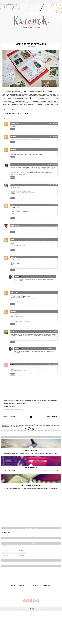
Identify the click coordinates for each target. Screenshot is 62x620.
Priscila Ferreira (14, 185)
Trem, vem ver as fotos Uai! (31, 450)
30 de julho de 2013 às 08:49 (52, 204)
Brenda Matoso (14, 225)
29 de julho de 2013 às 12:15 (52, 123)
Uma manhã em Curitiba (31, 468)
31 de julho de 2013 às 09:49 (52, 256)
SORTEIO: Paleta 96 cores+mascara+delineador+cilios (21, 321)
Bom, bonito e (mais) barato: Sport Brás (31, 485)
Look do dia (7, 555)
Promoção (32, 46)
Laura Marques (14, 164)
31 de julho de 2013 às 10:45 (52, 292)
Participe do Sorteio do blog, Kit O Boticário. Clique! (20, 191)
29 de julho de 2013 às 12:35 (52, 149)
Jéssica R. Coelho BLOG (18, 316)
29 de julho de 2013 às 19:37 (52, 184)
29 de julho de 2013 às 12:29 (52, 136)
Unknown (13, 136)
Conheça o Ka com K (34, 1)
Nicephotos (47, 98)
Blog (7, 548)
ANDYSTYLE (14, 123)
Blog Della (13, 205)
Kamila (17, 276)
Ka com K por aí (50, 1)
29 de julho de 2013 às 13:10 (52, 164)
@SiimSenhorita (14, 371)
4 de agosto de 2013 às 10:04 (52, 364)
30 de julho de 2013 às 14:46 (52, 239)
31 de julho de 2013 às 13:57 (52, 331)
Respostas (12, 272)
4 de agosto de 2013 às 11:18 (50, 348)
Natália (12, 239)
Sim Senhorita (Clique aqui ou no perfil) (18, 370)
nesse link (56, 107)
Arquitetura (7, 545)
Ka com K (22, 409)
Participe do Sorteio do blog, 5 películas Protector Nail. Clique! (22, 192)
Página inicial (9, 1)
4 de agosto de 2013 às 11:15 (50, 276)
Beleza (21, 545)
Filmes (21, 550)
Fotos (28, 46)
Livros (21, 552)
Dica (7, 550)
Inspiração (7, 552)
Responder (12, 129)
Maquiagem (21, 555)
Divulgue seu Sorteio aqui (15, 318)
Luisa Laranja (14, 292)
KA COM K (31, 608)
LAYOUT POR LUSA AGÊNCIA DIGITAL (31, 609)
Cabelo (21, 548)
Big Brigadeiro (14, 331)
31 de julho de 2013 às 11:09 (52, 311)
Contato (20, 1)
